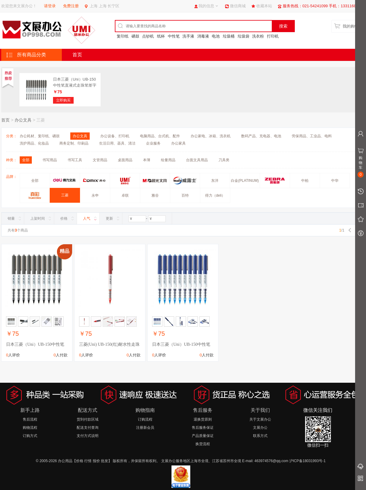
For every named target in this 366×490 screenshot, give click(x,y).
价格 (64, 218)
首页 (77, 54)
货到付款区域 (87, 419)
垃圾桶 (229, 36)
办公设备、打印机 (114, 136)
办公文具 (23, 120)
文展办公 (260, 427)
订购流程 (145, 419)
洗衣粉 (258, 36)
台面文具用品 (197, 160)
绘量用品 (168, 160)
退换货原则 (203, 419)
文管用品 (100, 160)
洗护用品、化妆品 (34, 143)
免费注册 (71, 6)
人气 (86, 218)
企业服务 (153, 143)
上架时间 (37, 218)
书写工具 (75, 160)
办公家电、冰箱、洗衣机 (211, 136)
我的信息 (206, 6)
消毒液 (203, 36)
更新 (109, 218)
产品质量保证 (203, 436)
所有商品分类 (31, 54)
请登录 (50, 6)
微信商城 (238, 6)
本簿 (146, 160)
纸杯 (161, 36)
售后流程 (30, 419)
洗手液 (188, 36)
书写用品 (49, 160)
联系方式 (260, 436)
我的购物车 (352, 26)
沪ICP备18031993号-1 (307, 461)
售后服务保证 (203, 427)
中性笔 (174, 36)
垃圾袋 (243, 36)
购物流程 (30, 427)
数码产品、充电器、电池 (261, 136)
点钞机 (148, 36)
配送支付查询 (87, 427)
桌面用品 (125, 160)
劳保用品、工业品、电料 (312, 136)
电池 (216, 36)
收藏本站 (264, 6)
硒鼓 (135, 36)
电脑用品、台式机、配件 (160, 136)
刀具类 (223, 160)
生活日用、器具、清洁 (117, 143)
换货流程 (202, 444)
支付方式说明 (87, 436)
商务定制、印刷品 (73, 143)
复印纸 (122, 36)
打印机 (273, 36)
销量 (11, 218)
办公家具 (178, 143)
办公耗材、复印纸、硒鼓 (40, 136)
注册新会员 (145, 427)
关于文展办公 (260, 419)
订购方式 (30, 436)
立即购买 (63, 100)
